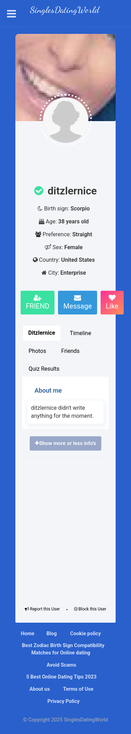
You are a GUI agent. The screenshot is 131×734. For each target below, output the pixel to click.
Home (28, 634)
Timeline (80, 333)
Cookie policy (85, 634)
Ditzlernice (41, 332)
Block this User (90, 609)
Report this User (42, 609)
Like (112, 302)
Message (77, 302)
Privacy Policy (63, 701)
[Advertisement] (65, 530)
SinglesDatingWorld (64, 10)
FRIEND (38, 302)
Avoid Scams (60, 665)
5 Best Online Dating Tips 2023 (61, 677)
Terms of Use (77, 689)
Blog (51, 634)
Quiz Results (44, 368)
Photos (37, 351)
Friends (70, 351)
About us (39, 689)
